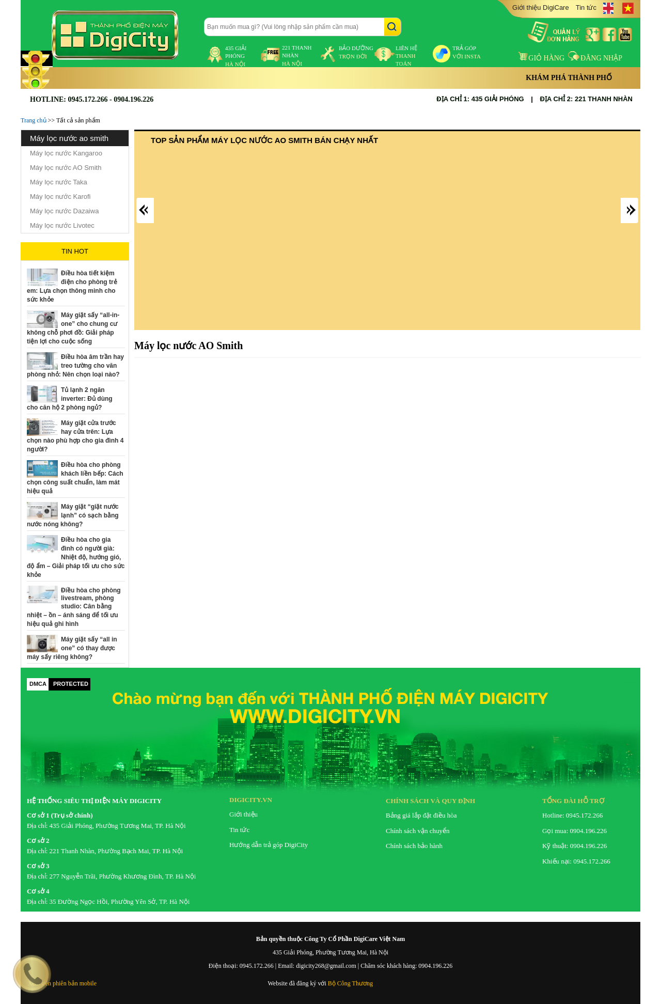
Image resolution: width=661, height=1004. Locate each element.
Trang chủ (33, 120)
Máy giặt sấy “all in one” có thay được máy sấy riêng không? (72, 648)
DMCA (37, 684)
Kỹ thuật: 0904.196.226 (574, 846)
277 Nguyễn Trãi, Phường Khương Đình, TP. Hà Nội (123, 876)
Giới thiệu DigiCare (540, 7)
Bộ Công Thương (350, 983)
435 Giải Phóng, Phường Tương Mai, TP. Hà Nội (118, 825)
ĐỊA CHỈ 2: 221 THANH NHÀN (586, 99)
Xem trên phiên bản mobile (62, 983)
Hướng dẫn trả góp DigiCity (268, 845)
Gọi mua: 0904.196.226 (574, 831)
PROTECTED (70, 684)
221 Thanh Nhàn (297, 55)
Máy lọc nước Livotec (62, 225)
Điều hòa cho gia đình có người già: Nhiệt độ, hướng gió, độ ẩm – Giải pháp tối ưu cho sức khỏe (75, 557)
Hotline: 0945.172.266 (572, 815)
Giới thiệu (243, 814)
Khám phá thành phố (569, 78)
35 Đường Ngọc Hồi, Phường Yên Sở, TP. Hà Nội (120, 901)
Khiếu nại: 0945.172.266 (576, 861)
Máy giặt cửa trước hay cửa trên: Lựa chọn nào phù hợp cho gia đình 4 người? (75, 436)
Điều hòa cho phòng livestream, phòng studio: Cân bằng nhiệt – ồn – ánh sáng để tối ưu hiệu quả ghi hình (74, 607)
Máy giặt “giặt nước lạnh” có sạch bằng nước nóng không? (73, 515)
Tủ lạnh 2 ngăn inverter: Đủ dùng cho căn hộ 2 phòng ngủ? (70, 398)
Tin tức (586, 7)
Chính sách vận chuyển (417, 831)
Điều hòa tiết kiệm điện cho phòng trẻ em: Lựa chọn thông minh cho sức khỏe (72, 286)
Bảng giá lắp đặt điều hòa (421, 815)
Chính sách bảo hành (414, 846)
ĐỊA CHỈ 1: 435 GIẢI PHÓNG (480, 99)
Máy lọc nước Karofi (60, 196)
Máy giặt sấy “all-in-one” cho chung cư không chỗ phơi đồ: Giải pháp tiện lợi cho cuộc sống (73, 328)
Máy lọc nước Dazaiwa (64, 211)
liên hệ (406, 56)
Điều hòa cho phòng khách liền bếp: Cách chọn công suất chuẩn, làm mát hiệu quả (75, 478)
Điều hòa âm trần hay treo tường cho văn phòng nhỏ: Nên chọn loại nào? (75, 365)
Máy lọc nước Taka (58, 182)
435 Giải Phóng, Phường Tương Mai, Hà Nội (330, 952)
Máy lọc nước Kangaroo (66, 153)
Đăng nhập (595, 58)
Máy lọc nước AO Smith (65, 167)
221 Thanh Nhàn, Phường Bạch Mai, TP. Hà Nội (116, 851)
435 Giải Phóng (236, 56)
